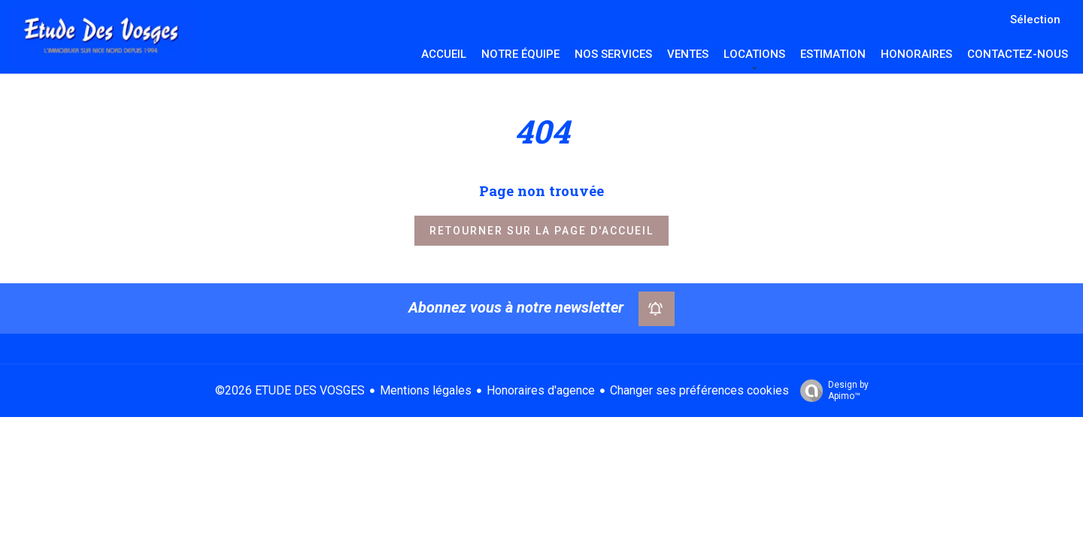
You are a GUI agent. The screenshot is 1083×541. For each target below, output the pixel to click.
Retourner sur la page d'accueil (541, 231)
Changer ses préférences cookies (699, 390)
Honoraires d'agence (541, 390)
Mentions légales (426, 390)
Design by (831, 390)
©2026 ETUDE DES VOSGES (290, 390)
